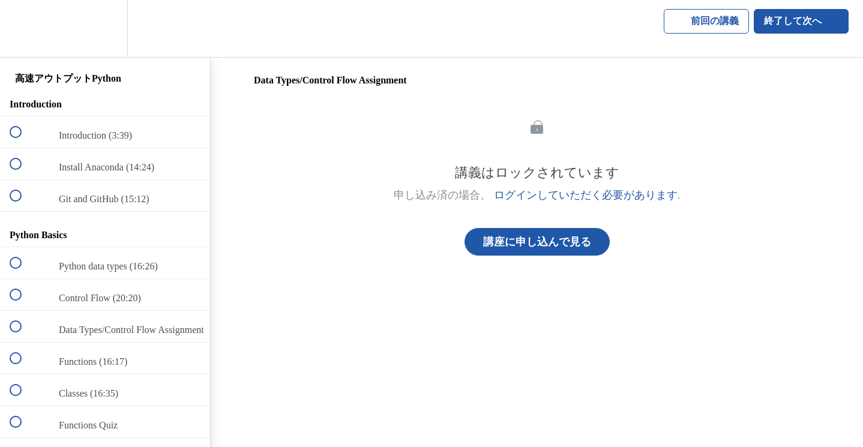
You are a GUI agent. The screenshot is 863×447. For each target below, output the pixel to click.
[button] (22, 28)
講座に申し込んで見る (537, 242)
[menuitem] (105, 28)
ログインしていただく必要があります (586, 195)
